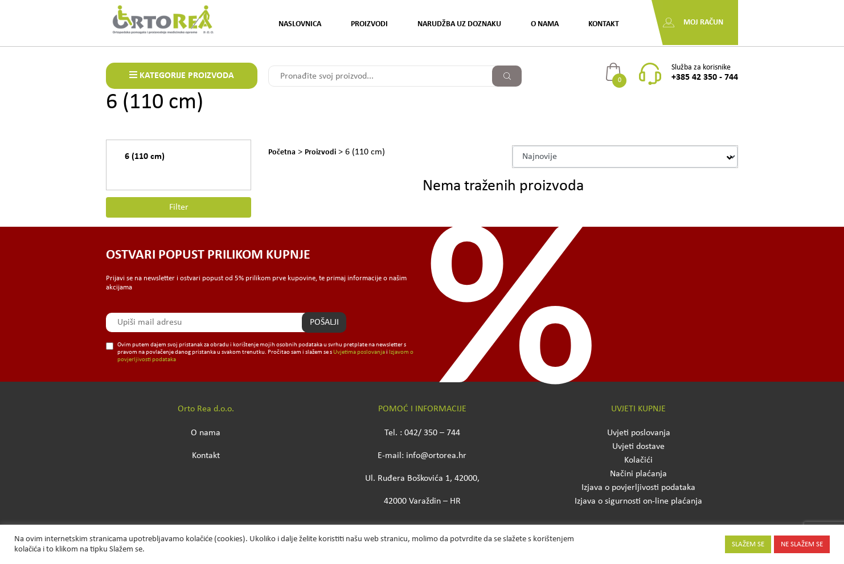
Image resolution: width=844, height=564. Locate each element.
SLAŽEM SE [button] (748, 544)
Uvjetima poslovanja (359, 352)
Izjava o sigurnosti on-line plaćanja (638, 501)
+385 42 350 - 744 (704, 77)
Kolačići (638, 460)
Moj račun (703, 22)
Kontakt (603, 24)
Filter (179, 207)
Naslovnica (299, 24)
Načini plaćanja (638, 474)
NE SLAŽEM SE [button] (802, 544)
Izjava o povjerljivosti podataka (638, 487)
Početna (282, 152)
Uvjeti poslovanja (638, 433)
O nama (545, 24)
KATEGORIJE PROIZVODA (181, 75)
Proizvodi (369, 24)
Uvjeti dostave (638, 446)
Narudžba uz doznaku (459, 24)
